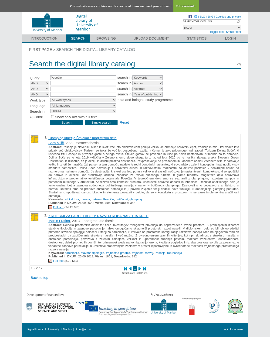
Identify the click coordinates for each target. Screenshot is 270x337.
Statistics (196, 38)
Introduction (44, 38)
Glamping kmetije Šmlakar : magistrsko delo (82, 138)
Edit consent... (186, 6)
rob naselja (174, 253)
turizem (97, 199)
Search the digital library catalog (95, 49)
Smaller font (233, 32)
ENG (210, 16)
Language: (38, 106)
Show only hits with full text (76, 117)
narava (85, 199)
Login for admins (233, 329)
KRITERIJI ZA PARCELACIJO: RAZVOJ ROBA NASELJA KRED (98, 216)
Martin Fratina (59, 221)
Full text (58, 207)
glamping (135, 199)
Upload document (151, 38)
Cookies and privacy (228, 16)
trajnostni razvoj (142, 253)
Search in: (38, 111)
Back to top (39, 278)
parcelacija (72, 253)
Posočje (108, 199)
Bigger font (217, 32)
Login (230, 38)
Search (78, 38)
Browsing (106, 38)
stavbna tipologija (92, 253)
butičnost (122, 199)
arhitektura (72, 199)
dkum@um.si (83, 329)
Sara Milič (56, 143)
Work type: (38, 100)
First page (40, 49)
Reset (124, 122)
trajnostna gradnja (118, 253)
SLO (202, 16)
